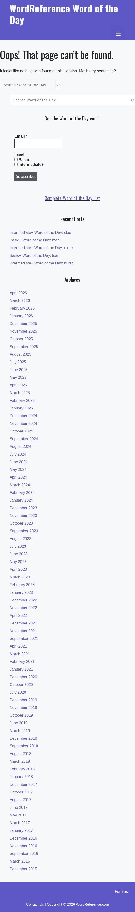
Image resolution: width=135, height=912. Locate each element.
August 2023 (20, 539)
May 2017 (18, 815)
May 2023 (18, 562)
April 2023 (18, 569)
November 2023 (23, 516)
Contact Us (35, 904)
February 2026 (22, 308)
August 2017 (20, 800)
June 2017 (19, 807)
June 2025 (19, 370)
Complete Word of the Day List (72, 198)
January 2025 (21, 408)
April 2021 (18, 646)
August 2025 (20, 354)
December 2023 (23, 508)
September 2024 (24, 439)
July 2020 (18, 692)
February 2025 (22, 400)
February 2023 (22, 585)
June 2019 (19, 723)
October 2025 (21, 339)
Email (20, 136)
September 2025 (24, 347)
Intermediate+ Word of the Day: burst (41, 263)
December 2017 (23, 784)
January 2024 (21, 500)
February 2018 (22, 769)
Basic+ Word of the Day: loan (34, 255)
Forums (121, 891)
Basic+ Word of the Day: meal (35, 240)
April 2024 (18, 477)
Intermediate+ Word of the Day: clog (40, 232)
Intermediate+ (29, 164)
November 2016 (23, 846)
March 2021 (20, 654)
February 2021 (22, 662)
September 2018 (24, 746)
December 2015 (23, 869)
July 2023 (18, 546)
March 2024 (20, 485)
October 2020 (21, 685)
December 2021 (23, 623)
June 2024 (19, 462)
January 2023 (21, 592)
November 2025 (23, 331)
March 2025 (20, 393)
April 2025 (18, 385)
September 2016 (24, 854)
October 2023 (21, 523)
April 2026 (18, 293)
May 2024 (18, 470)
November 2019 (23, 708)
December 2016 (23, 838)
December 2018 (23, 738)
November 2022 (23, 608)
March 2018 (20, 761)
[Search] (58, 84)
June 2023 (19, 554)
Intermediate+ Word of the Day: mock (41, 248)
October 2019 (21, 715)
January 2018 (21, 777)
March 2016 (20, 861)
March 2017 (20, 823)
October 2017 (21, 792)
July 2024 (18, 454)
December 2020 (23, 677)
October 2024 (21, 431)
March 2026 (20, 301)
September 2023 (24, 531)
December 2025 (23, 324)
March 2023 (20, 577)
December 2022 (23, 600)
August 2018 (20, 754)
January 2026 (21, 316)
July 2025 (18, 362)
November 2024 (23, 423)
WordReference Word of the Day (64, 14)
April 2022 (18, 615)
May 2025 (18, 377)
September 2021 (24, 638)
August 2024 (20, 446)
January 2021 (21, 669)
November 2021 (23, 631)
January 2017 (21, 830)
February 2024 (22, 493)
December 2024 (23, 416)
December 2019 (23, 700)
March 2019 (20, 731)
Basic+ (22, 160)
